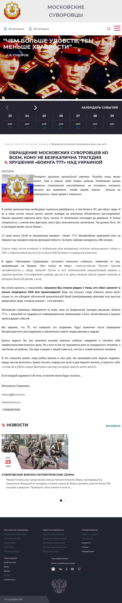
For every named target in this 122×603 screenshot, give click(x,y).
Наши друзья (10, 558)
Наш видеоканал (59, 558)
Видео (7, 571)
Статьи (85, 547)
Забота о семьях (90, 534)
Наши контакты (11, 551)
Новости (86, 543)
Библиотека (10, 562)
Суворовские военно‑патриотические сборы (38, 474)
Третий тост (87, 539)
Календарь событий (100, 107)
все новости (113, 425)
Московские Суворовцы (65, 11)
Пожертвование (90, 530)
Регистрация (41, 28)
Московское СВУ (12, 539)
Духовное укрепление (54, 543)
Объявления (88, 551)
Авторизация (16, 28)
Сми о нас (9, 547)
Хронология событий (53, 534)
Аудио (7, 575)
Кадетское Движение (53, 530)
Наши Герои (10, 543)
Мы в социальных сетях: (63, 563)
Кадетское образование (55, 539)
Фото (6, 567)
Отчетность (9, 580)
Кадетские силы (51, 551)
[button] (61, 91)
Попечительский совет (15, 534)
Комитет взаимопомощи (55, 547)
